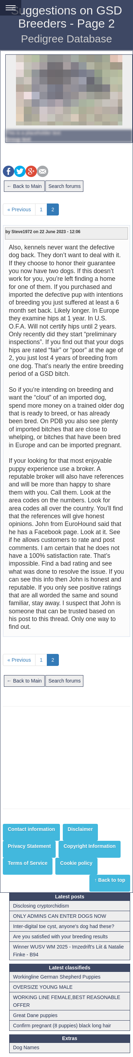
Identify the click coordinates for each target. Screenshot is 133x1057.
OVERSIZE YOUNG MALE (43, 987)
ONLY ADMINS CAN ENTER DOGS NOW (59, 916)
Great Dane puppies (35, 1015)
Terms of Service (28, 863)
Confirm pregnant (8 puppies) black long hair (62, 1025)
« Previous (19, 209)
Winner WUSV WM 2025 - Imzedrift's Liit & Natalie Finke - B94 (68, 950)
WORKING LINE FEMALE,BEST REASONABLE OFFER (66, 1001)
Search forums (64, 186)
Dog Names (26, 1047)
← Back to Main (24, 186)
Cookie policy (76, 863)
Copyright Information (89, 846)
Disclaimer (80, 829)
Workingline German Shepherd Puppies (56, 977)
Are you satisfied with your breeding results (60, 936)
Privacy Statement (29, 846)
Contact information (31, 829)
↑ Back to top (109, 880)
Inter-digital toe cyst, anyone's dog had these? (63, 926)
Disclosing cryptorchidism (41, 906)
